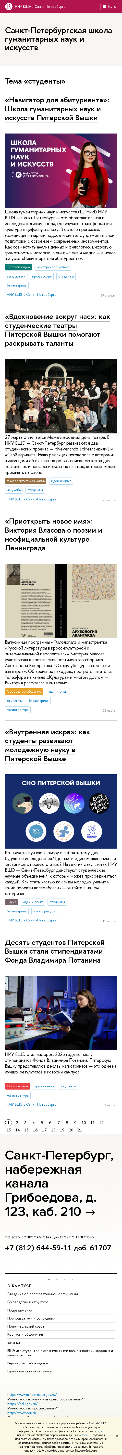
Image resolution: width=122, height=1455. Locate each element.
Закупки (13, 1342)
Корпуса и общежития (25, 1334)
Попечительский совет (26, 1326)
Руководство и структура (28, 1302)
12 (101, 1122)
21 (80, 1130)
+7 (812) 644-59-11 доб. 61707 (58, 1248)
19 (62, 1130)
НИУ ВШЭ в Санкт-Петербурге (40, 6)
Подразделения (19, 1310)
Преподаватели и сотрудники (31, 1318)
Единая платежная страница (29, 1371)
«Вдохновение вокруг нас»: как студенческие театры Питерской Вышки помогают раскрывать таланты (57, 329)
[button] (49, 1279)
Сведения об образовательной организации (42, 1294)
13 (9, 1130)
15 (26, 1130)
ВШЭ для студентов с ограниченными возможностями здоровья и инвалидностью (60, 1352)
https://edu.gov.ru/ (22, 1403)
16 (35, 1130)
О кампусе (19, 1285)
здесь (100, 1431)
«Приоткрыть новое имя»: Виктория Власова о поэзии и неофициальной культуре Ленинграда (53, 534)
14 (17, 1130)
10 (84, 1122)
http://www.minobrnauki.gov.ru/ (32, 1394)
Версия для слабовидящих (28, 1363)
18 (53, 1130)
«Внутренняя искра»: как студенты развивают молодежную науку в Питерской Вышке (47, 745)
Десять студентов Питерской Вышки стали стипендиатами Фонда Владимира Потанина (55, 951)
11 (92, 1122)
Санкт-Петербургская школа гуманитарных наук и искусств (58, 38)
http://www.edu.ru (21, 1412)
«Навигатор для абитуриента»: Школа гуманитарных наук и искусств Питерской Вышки (57, 109)
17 (44, 1130)
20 (71, 1130)
